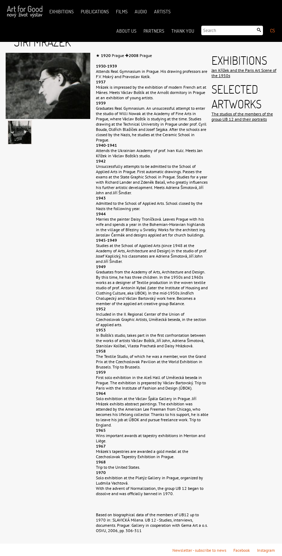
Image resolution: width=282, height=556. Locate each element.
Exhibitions (61, 11)
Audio (141, 11)
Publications (95, 11)
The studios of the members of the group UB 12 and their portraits (242, 116)
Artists (162, 11)
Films (122, 11)
